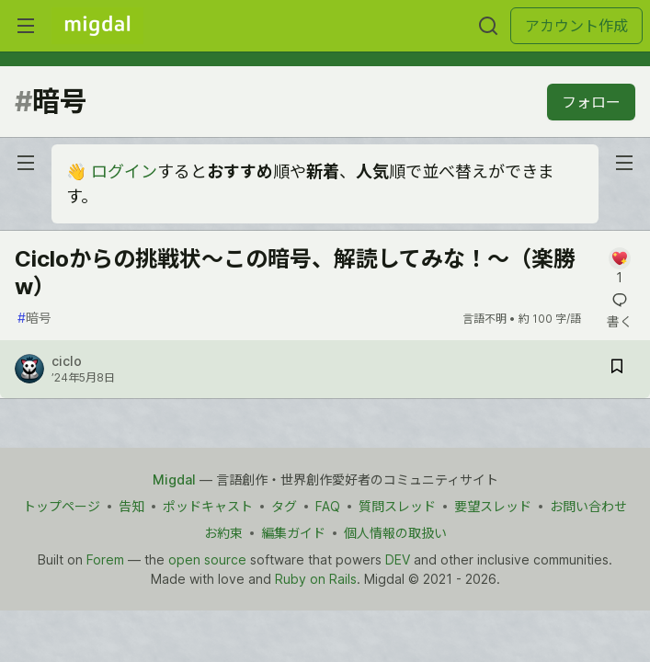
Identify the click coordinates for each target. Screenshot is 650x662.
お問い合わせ (588, 506)
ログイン (124, 171)
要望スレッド (492, 506)
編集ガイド (293, 533)
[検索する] (488, 25)
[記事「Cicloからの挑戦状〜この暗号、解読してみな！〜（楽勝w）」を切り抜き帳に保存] (617, 369)
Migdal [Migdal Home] (174, 479)
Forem (105, 559)
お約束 (223, 533)
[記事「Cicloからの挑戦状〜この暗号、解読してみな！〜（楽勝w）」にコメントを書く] (619, 267)
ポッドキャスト (208, 506)
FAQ (327, 506)
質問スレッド (397, 506)
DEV (397, 559)
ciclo (66, 361)
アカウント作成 (576, 26)
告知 (131, 506)
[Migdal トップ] (97, 25)
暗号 (34, 317)
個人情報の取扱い (395, 533)
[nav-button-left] (25, 162)
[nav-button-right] (624, 162)
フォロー (591, 102)
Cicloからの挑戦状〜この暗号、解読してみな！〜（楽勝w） (295, 272)
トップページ (61, 506)
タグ (284, 506)
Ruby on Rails (316, 579)
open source (207, 559)
